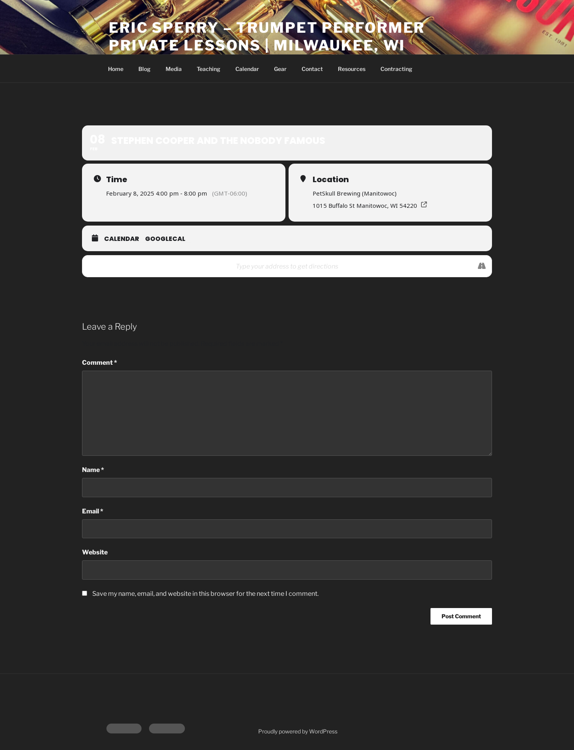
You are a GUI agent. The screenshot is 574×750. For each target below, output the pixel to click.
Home (115, 68)
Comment (99, 362)
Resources (351, 68)
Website (95, 552)
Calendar (247, 68)
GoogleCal (165, 239)
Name (93, 470)
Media (174, 68)
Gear (280, 68)
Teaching (208, 68)
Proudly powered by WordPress (297, 731)
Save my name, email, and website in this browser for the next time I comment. (205, 593)
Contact (312, 68)
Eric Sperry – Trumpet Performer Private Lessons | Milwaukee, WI (267, 36)
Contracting (396, 68)
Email (92, 511)
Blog (144, 68)
